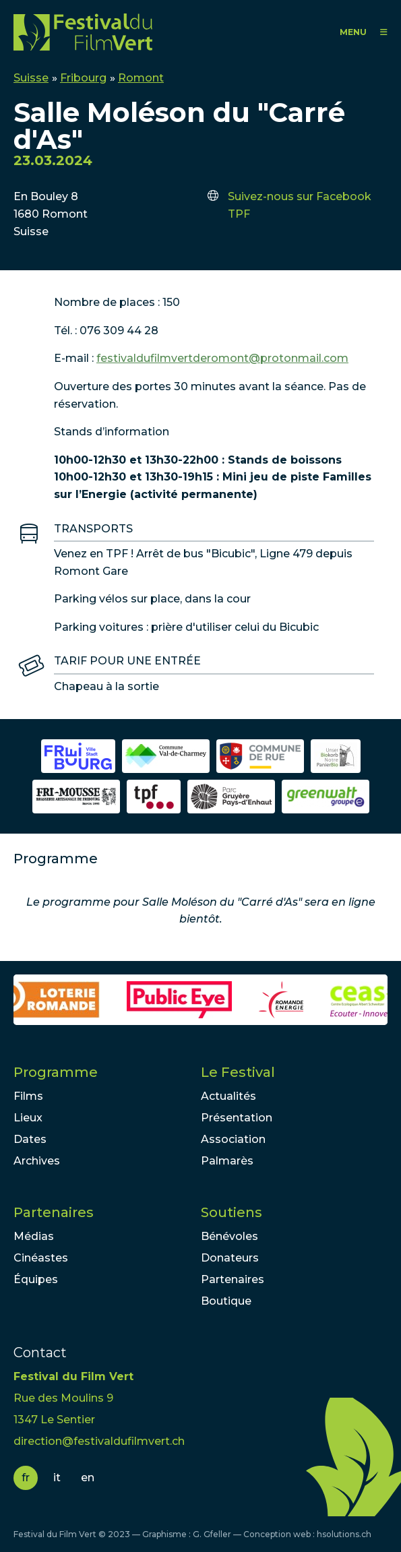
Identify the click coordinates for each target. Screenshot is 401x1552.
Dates (30, 1139)
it (57, 1477)
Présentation (236, 1117)
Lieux (27, 1117)
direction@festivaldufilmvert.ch (99, 1441)
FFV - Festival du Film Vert (83, 32)
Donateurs (230, 1257)
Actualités (228, 1096)
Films (28, 1096)
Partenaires (53, 1212)
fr (26, 1477)
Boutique (226, 1301)
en (87, 1477)
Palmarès (227, 1160)
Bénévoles (229, 1236)
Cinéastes (40, 1257)
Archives (36, 1160)
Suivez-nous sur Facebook (299, 196)
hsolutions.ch (344, 1534)
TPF (239, 214)
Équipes (35, 1279)
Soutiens (231, 1212)
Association (233, 1139)
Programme (55, 1072)
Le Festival (238, 1072)
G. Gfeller (212, 1534)
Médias (33, 1236)
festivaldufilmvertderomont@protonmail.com (222, 358)
